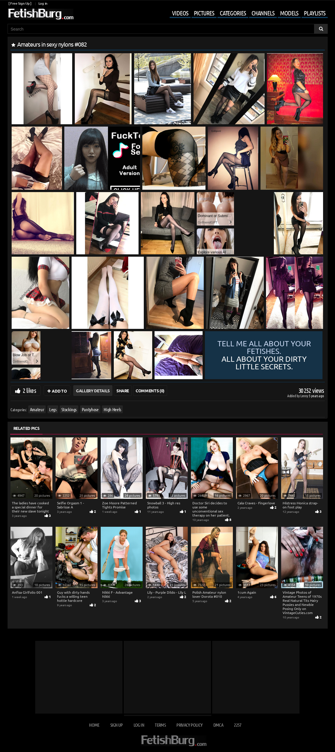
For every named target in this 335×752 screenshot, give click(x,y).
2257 (237, 725)
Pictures (204, 13)
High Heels (112, 409)
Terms (160, 725)
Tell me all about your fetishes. (264, 355)
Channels (262, 13)
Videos (180, 13)
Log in (42, 3)
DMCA (218, 725)
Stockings (69, 409)
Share (122, 390)
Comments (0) (150, 390)
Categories (233, 13)
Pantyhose (89, 409)
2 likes (29, 390)
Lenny (304, 395)
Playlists (314, 13)
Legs (52, 409)
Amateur (37, 409)
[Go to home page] (40, 14)
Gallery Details (93, 390)
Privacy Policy (189, 725)
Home (94, 725)
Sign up (116, 725)
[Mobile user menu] (244, 13)
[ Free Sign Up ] (19, 3)
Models (289, 13)
